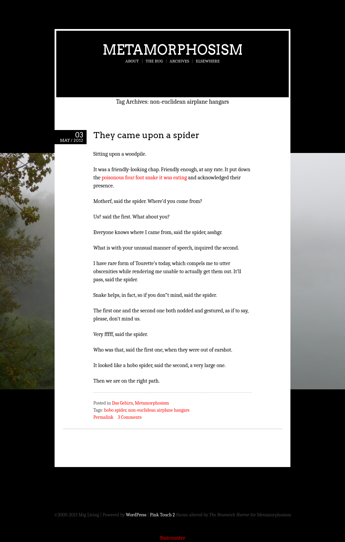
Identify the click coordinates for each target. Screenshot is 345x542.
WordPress (136, 515)
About (132, 60)
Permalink (103, 417)
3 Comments (130, 417)
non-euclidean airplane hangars (158, 410)
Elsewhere (208, 60)
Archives (179, 60)
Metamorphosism (172, 50)
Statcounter (172, 538)
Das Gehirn (122, 403)
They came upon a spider (146, 135)
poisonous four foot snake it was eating (144, 178)
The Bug (154, 60)
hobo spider (115, 410)
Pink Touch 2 (162, 515)
